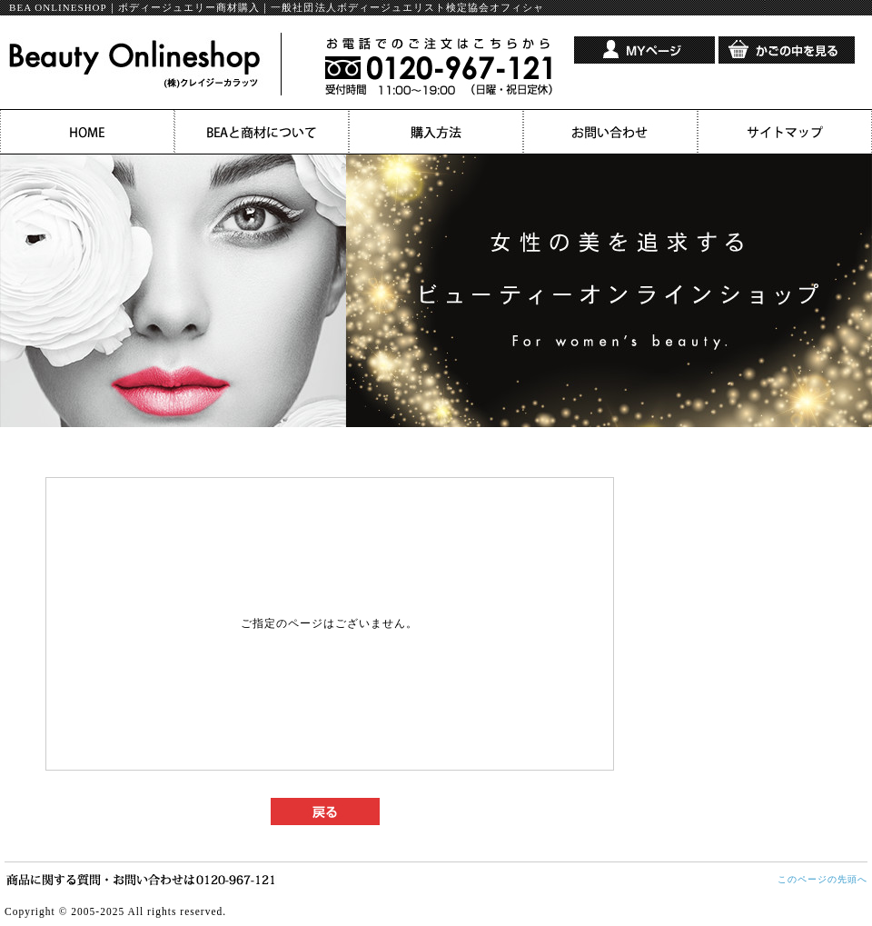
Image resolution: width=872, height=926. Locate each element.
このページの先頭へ (822, 879)
